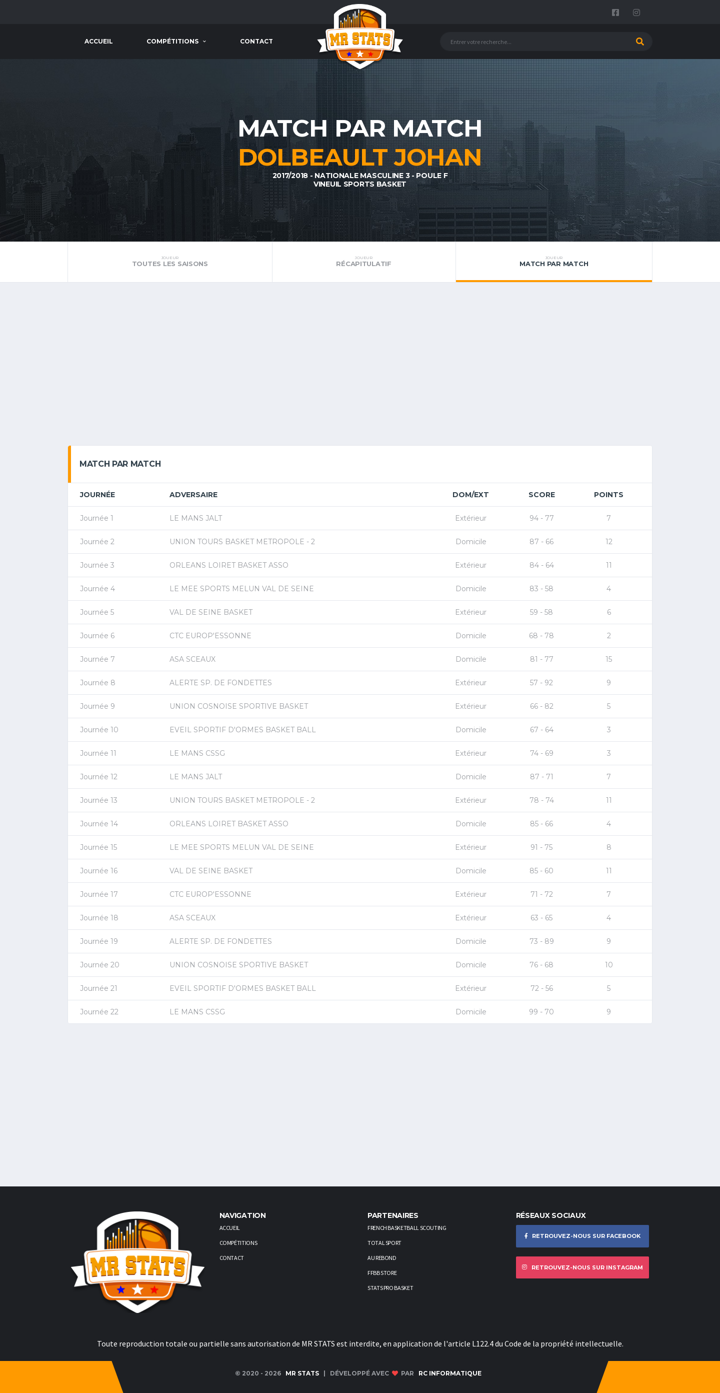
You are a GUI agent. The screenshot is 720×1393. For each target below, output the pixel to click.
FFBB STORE (382, 1272)
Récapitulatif (364, 261)
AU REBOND (382, 1257)
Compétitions (172, 41)
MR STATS (302, 1373)
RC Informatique (450, 1373)
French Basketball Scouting (407, 1227)
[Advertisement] (360, 368)
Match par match (554, 261)
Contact (256, 41)
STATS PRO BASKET (390, 1287)
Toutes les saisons (170, 261)
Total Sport (385, 1242)
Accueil (98, 41)
